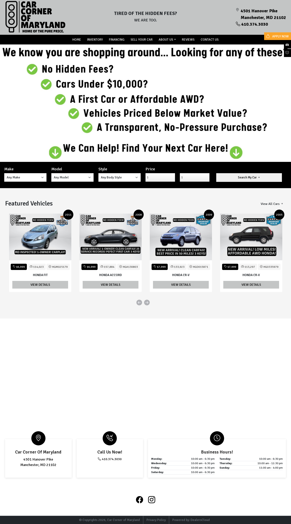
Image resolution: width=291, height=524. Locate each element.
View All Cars (272, 204)
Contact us (210, 40)
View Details (40, 285)
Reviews (188, 40)
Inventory (95, 40)
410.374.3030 (252, 24)
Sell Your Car (142, 40)
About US (166, 40)
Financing (116, 40)
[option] (40, 253)
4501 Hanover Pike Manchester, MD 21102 (263, 14)
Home (76, 40)
